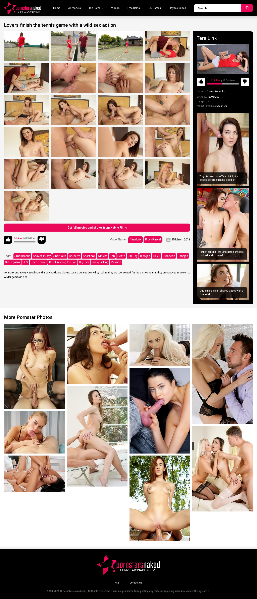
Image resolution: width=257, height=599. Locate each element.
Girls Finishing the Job (62, 262)
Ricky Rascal (153, 239)
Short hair (89, 256)
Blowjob (145, 256)
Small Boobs (22, 256)
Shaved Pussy (42, 256)
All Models (74, 7)
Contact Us (136, 582)
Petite (121, 256)
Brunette (74, 256)
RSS (117, 582)
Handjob (183, 256)
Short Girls (59, 256)
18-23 (156, 256)
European (169, 256)
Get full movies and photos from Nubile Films (97, 227)
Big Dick (84, 262)
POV (25, 262)
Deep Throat (39, 262)
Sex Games (154, 7)
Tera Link (135, 239)
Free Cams (133, 7)
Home (56, 7)
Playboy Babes (177, 7)
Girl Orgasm (12, 262)
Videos (115, 7)
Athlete (102, 256)
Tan (112, 256)
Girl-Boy (133, 256)
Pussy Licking (100, 262)
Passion (116, 262)
